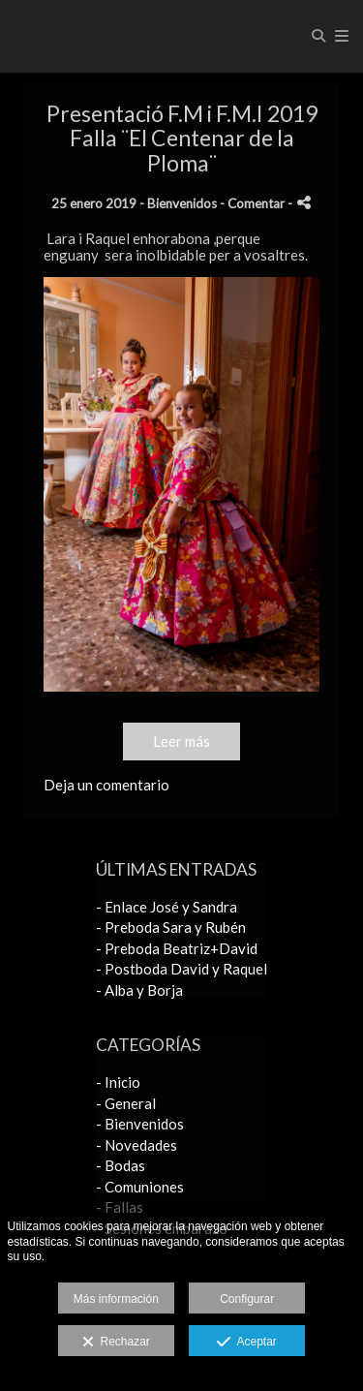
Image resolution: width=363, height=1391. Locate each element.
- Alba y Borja (139, 990)
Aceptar (246, 1342)
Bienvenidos (182, 203)
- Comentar (253, 203)
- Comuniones (140, 1186)
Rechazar (116, 1342)
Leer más (181, 741)
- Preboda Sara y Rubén (171, 927)
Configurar (247, 1299)
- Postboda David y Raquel (181, 968)
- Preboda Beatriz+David (176, 948)
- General (126, 1103)
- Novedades (136, 1145)
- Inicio (118, 1082)
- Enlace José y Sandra (166, 906)
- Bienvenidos (140, 1123)
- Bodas (120, 1165)
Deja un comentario (106, 784)
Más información (116, 1299)
